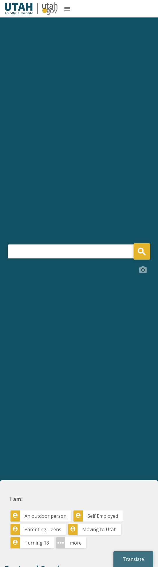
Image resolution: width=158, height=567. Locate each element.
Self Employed (102, 516)
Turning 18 (36, 543)
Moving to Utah (99, 529)
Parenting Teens (42, 529)
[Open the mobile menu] (67, 8)
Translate (133, 559)
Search (142, 251)
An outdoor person (45, 516)
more (76, 543)
